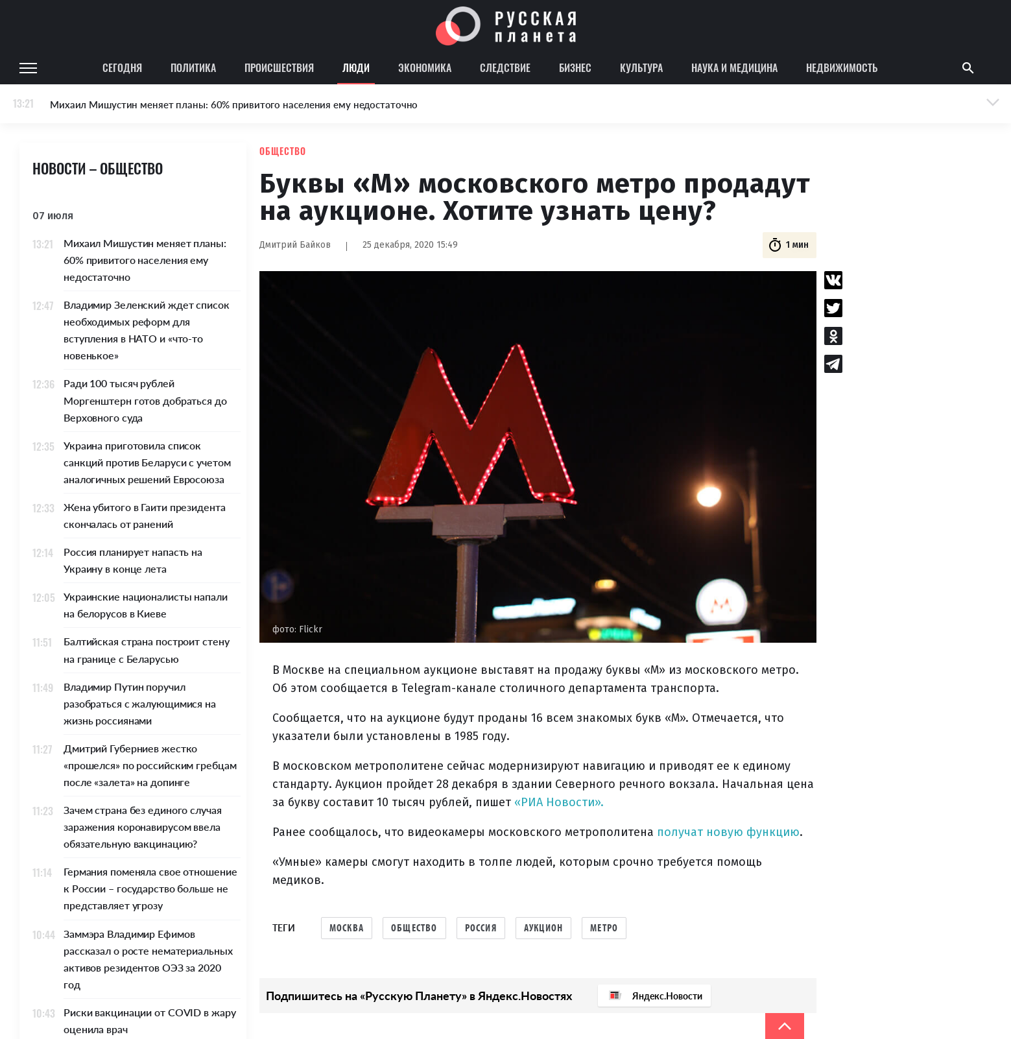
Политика (193, 67)
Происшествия (279, 67)
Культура (641, 67)
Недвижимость (841, 67)
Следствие (505, 67)
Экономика (424, 67)
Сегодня (122, 67)
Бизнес (575, 67)
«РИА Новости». (559, 802)
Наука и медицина (734, 67)
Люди (356, 67)
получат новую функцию (728, 832)
